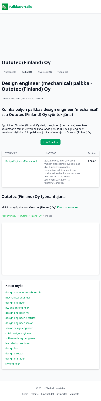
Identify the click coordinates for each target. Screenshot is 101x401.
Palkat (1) (27, 71)
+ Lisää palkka (50, 142)
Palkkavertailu (17, 6)
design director (14, 353)
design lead (12, 348)
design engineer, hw (17, 313)
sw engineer (12, 363)
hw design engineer (17, 307)
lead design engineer (17, 343)
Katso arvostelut (67, 207)
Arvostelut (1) (44, 71)
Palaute (35, 393)
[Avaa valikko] (97, 6)
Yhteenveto (10, 71)
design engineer (15, 302)
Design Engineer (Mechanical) (21, 161)
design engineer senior (19, 323)
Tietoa (25, 393)
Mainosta (74, 393)
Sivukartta (62, 393)
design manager (15, 358)
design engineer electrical (20, 318)
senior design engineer (19, 328)
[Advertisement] (50, 36)
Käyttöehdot (47, 393)
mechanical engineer (17, 297)
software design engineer (20, 338)
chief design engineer (18, 333)
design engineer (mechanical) (22, 292)
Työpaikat (62, 71)
